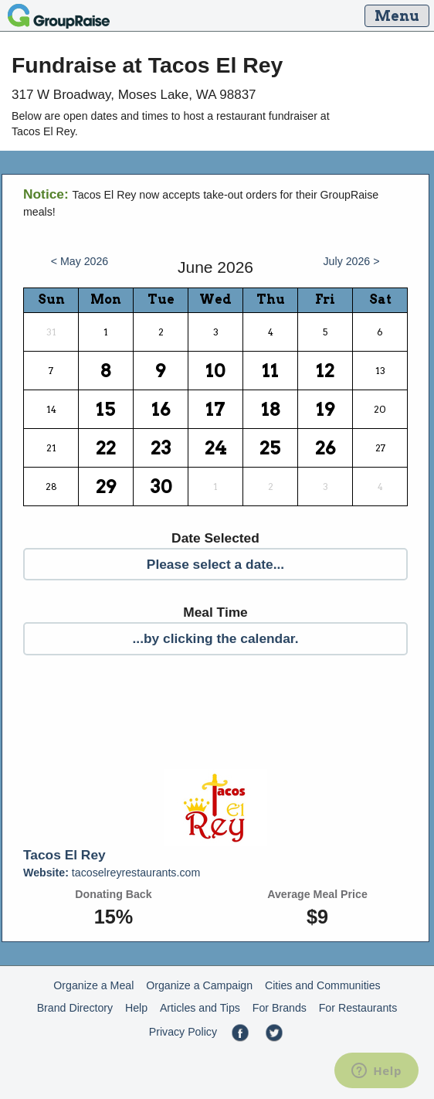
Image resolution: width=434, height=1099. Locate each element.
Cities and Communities (323, 985)
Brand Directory (75, 1008)
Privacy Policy (183, 1032)
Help (136, 1008)
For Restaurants (358, 1008)
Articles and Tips (200, 1008)
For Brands (280, 1008)
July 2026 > (352, 261)
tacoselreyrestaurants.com (111, 872)
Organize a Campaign (199, 985)
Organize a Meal (93, 985)
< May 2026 (80, 261)
